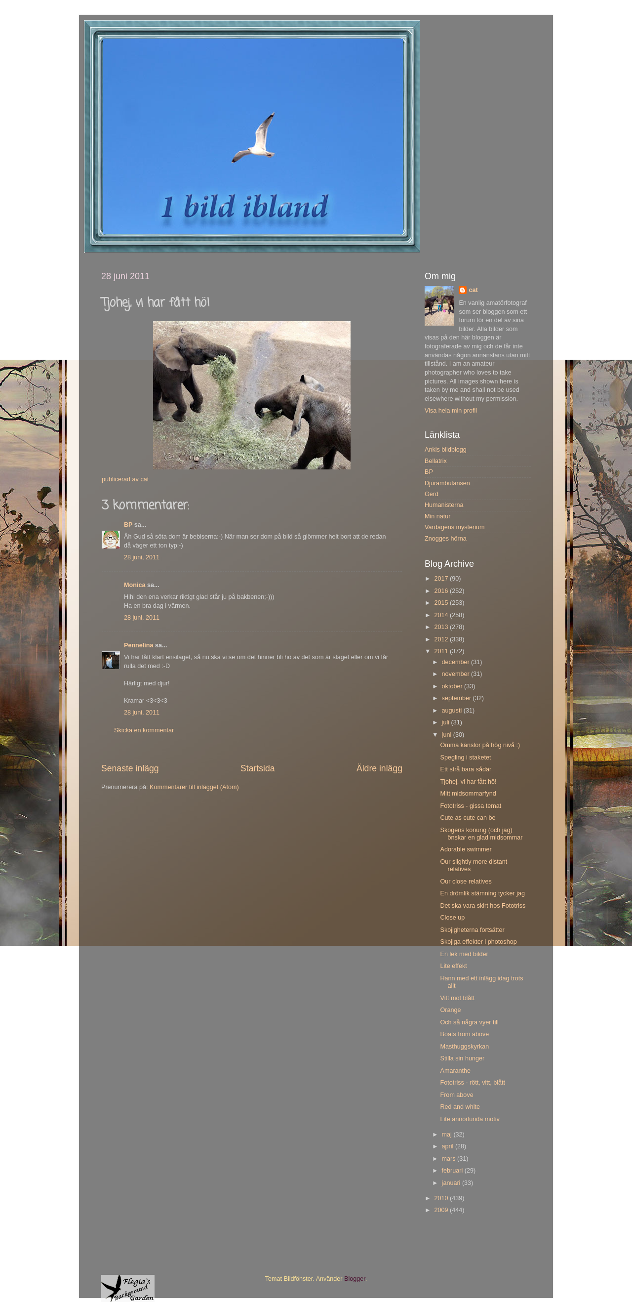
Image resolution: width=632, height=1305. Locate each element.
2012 (442, 639)
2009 (442, 1210)
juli (446, 722)
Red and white (460, 1106)
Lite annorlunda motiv (469, 1119)
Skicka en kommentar (144, 730)
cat (473, 290)
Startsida (257, 768)
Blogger (354, 1278)
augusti (453, 710)
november (457, 674)
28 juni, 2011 (141, 557)
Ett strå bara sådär (465, 769)
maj (448, 1134)
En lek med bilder (464, 954)
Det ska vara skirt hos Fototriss (482, 905)
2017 (442, 578)
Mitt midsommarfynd (468, 793)
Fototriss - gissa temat (470, 805)
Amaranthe (455, 1070)
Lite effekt (453, 966)
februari (453, 1170)
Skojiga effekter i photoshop (478, 941)
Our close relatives (465, 881)
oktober (453, 686)
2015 (442, 602)
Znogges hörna (446, 538)
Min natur (438, 516)
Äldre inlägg (379, 768)
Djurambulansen (447, 483)
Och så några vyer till (469, 1022)
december (457, 662)
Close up (452, 917)
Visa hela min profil (451, 410)
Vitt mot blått (457, 998)
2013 (442, 627)
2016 (442, 591)
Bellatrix (436, 461)
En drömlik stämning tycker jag (482, 893)
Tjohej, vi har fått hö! (468, 781)
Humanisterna (444, 505)
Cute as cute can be (467, 817)
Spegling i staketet (465, 757)
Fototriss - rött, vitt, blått (472, 1082)
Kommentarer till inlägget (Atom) (194, 787)
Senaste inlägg (130, 768)
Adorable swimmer (465, 849)
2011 (442, 651)
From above (456, 1095)
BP (128, 524)
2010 (442, 1198)
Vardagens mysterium (455, 527)
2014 (442, 615)
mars (449, 1158)
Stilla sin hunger (462, 1058)
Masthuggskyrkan (464, 1046)
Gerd (431, 494)
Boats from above (464, 1034)
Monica (134, 585)
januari (452, 1182)
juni (447, 734)
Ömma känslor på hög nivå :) (480, 745)
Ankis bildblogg (446, 449)
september (457, 698)
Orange (450, 1010)
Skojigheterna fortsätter (472, 929)
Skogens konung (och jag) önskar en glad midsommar (481, 834)
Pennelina (139, 645)
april (448, 1146)
